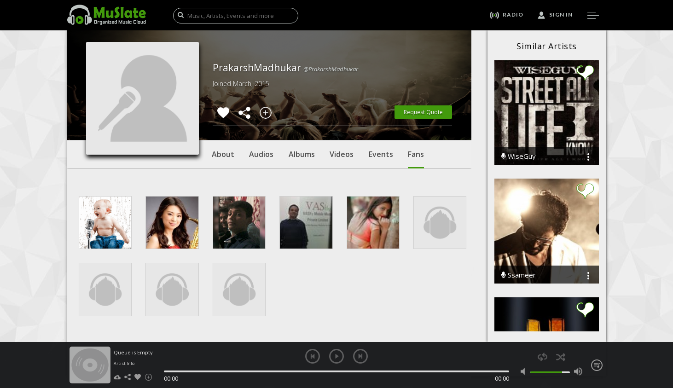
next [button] (360, 356)
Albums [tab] (302, 154)
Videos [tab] (342, 154)
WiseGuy (518, 156)
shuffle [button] (560, 357)
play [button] (336, 356)
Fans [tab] (416, 158)
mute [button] (525, 371)
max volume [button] (578, 371)
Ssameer (518, 275)
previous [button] (312, 356)
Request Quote (423, 112)
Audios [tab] (261, 154)
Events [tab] (381, 154)
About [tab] (223, 154)
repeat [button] (542, 357)
